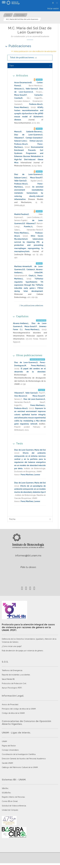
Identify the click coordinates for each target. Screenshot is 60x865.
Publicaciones (17, 46)
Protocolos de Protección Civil (14, 683)
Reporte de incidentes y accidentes (16, 675)
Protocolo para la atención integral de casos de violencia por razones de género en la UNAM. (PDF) (28, 627)
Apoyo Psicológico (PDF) (12, 688)
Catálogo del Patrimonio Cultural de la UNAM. (20, 767)
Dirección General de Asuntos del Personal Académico (24, 759)
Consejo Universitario (10, 750)
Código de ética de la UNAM (13, 713)
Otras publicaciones (26, 355)
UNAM (4, 741)
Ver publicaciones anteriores (31, 305)
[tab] (29, 65)
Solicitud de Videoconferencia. (14, 806)
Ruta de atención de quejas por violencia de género (22, 651)
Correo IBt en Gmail (10, 801)
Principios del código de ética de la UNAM (19, 709)
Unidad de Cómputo (10, 810)
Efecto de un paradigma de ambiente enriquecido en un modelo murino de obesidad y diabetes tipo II (30, 489)
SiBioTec (5, 788)
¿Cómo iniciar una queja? (12, 646)
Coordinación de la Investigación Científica (19, 754)
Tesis (17, 443)
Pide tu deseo (28, 567)
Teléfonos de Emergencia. (12, 670)
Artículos (19, 75)
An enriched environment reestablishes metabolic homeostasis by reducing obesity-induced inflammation (28, 193)
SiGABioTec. (6, 793)
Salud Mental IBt (8, 679)
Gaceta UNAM (7, 763)
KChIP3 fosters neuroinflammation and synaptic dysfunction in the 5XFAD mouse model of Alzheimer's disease (28, 113)
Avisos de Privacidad (10, 704)
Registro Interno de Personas (13, 797)
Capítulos (20, 316)
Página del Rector (9, 746)
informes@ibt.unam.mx (28, 555)
